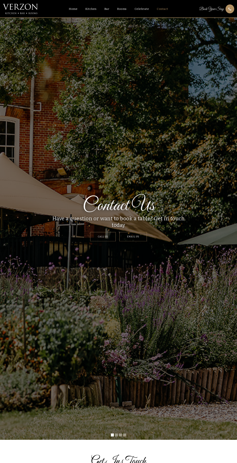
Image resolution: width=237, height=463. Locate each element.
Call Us (103, 236)
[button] (112, 434)
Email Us (133, 236)
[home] (20, 9)
